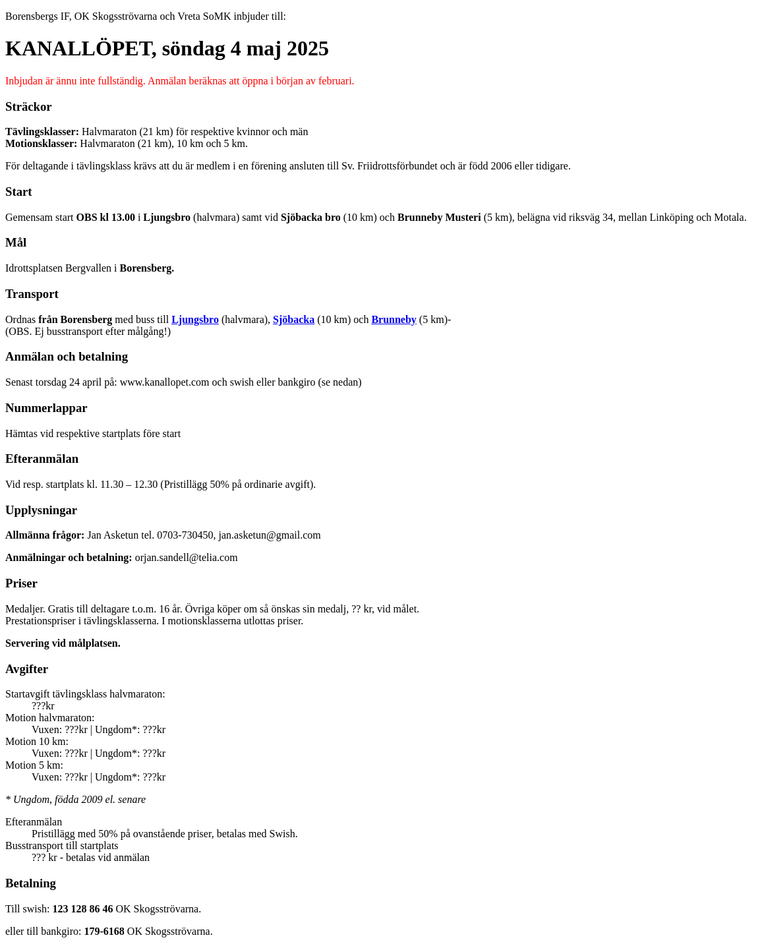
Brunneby (393, 319)
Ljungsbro (195, 319)
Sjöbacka (293, 319)
